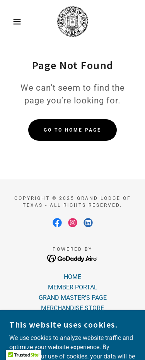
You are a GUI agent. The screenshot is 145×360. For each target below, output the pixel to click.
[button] (11, 21)
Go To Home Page (72, 130)
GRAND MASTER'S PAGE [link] (73, 297)
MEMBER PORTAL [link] (72, 287)
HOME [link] (72, 277)
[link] (72, 21)
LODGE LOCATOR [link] (72, 318)
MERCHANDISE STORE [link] (72, 308)
